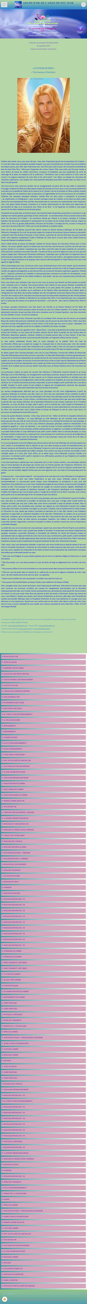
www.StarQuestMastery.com (17, 626)
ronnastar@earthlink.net (47, 626)
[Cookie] (4, 1299)
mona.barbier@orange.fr (42, 629)
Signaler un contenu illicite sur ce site (57, 1300)
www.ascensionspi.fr (25, 629)
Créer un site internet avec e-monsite (30, 1300)
